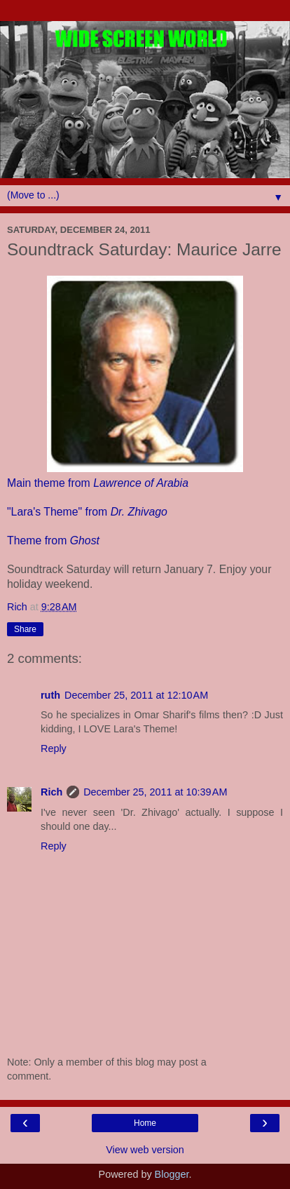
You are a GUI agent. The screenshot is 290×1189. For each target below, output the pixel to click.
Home (145, 1123)
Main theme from (97, 483)
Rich (51, 792)
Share (25, 629)
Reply (54, 748)
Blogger (172, 1174)
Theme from (53, 540)
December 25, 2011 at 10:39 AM (155, 792)
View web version (145, 1149)
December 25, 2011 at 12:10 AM (136, 695)
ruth (50, 695)
